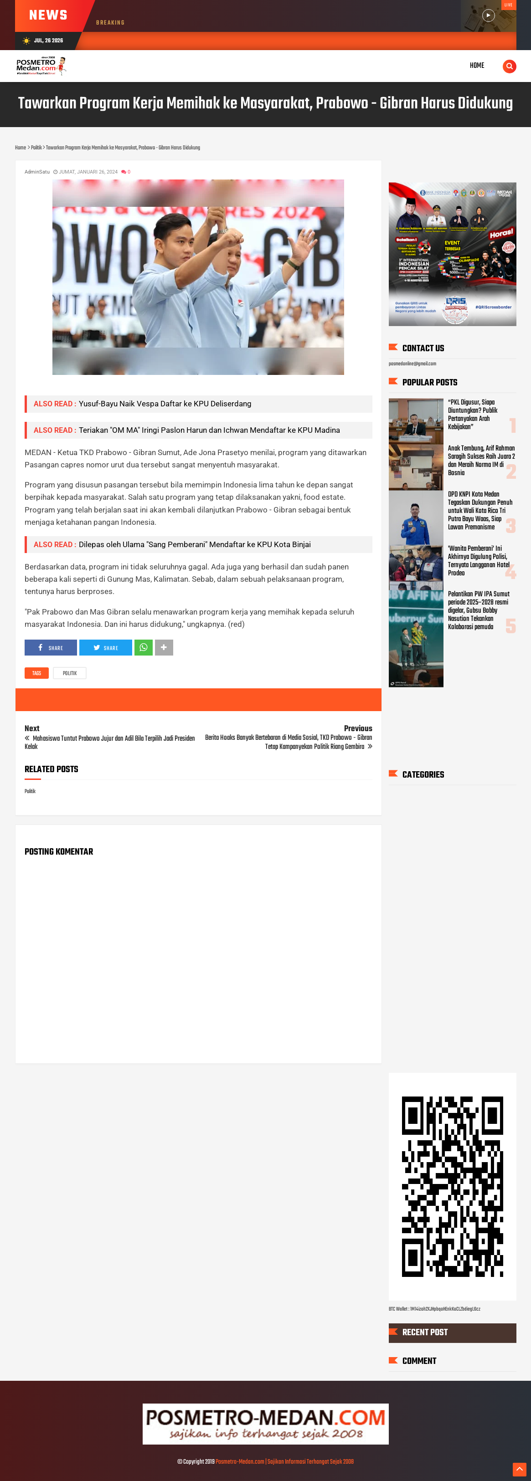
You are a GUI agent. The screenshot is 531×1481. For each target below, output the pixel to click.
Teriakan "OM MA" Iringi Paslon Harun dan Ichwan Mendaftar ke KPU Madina (209, 430)
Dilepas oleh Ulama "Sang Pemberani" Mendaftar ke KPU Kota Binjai (195, 544)
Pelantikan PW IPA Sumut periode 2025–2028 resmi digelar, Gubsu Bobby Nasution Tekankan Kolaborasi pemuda (479, 611)
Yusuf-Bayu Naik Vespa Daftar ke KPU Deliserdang (165, 403)
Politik (70, 673)
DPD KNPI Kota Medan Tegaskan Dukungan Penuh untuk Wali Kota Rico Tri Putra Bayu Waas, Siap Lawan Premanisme (480, 510)
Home (477, 66)
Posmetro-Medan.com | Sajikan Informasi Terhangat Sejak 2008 (285, 1462)
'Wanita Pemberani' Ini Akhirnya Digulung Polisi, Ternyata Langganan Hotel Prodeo (479, 561)
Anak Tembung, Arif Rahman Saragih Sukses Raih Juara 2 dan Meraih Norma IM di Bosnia (481, 460)
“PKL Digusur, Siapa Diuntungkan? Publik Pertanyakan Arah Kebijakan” (472, 415)
